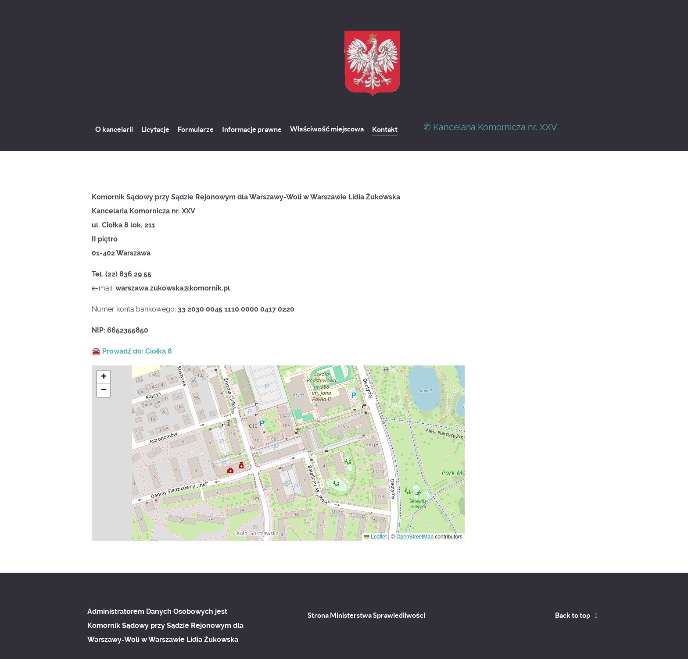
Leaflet (375, 517)
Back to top (578, 595)
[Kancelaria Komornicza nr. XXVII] (372, 44)
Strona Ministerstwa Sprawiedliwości (366, 595)
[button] (103, 357)
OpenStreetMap (415, 517)
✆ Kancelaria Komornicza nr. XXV (490, 107)
